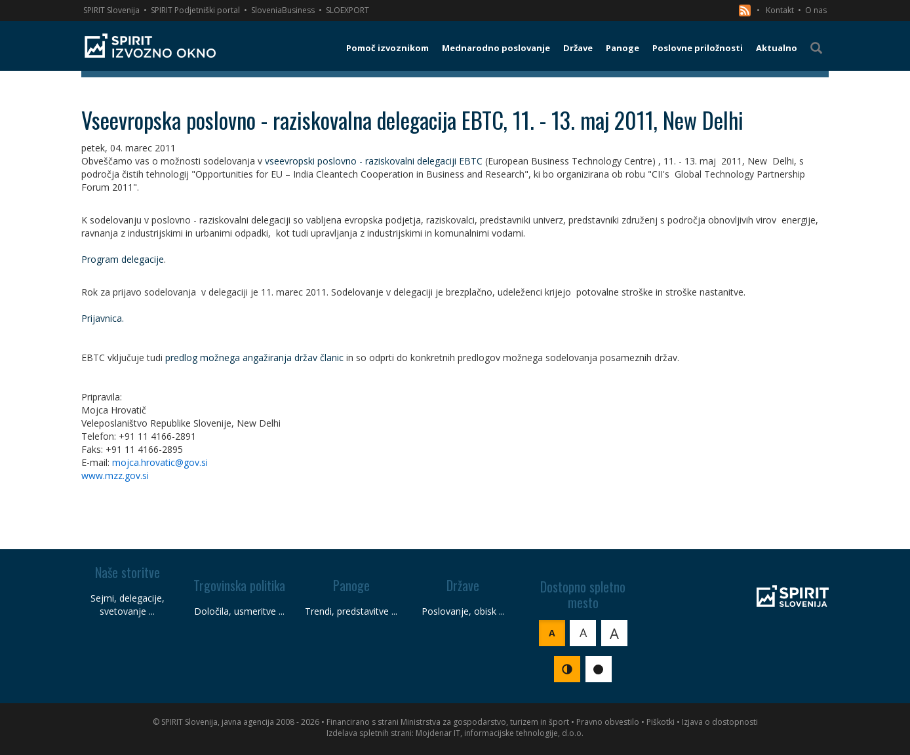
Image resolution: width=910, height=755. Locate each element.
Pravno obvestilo (607, 721)
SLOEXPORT (347, 10)
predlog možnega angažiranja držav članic (254, 357)
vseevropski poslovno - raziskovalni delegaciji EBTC (374, 161)
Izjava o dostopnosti (720, 721)
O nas (816, 10)
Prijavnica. (102, 318)
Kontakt (780, 10)
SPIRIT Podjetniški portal (195, 10)
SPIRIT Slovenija (111, 10)
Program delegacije (122, 259)
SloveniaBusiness (283, 10)
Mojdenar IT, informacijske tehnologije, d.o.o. (500, 733)
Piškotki (660, 721)
